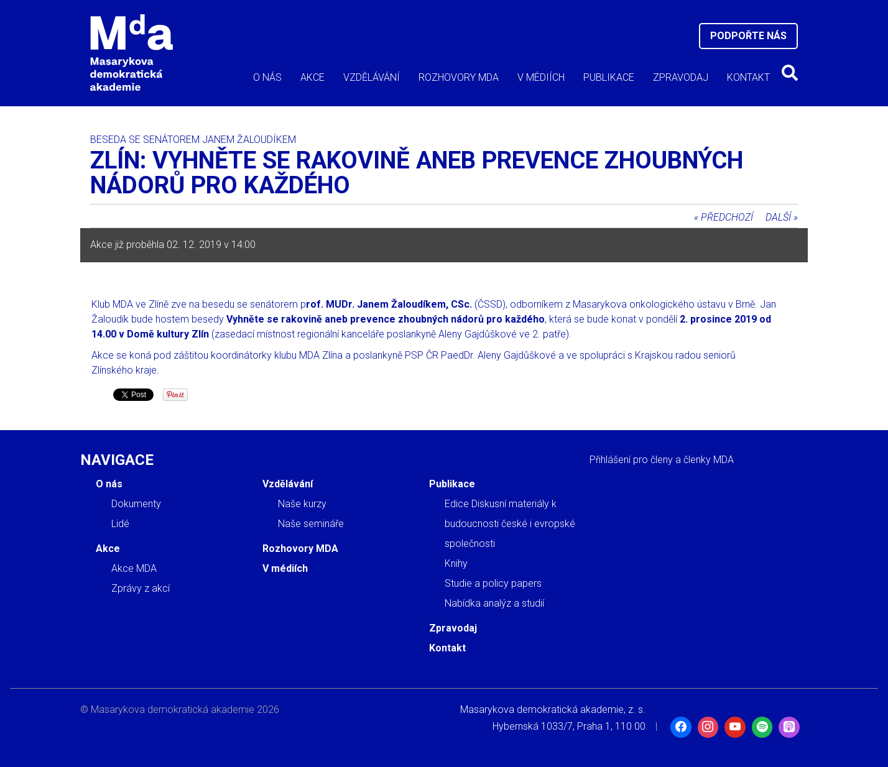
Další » (781, 217)
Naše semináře (311, 524)
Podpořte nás (748, 36)
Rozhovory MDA (459, 77)
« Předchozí (723, 217)
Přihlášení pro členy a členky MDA (662, 460)
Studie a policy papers (493, 583)
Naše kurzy (302, 504)
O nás (267, 77)
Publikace (608, 77)
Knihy (456, 563)
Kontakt (748, 77)
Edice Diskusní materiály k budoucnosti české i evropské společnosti (510, 523)
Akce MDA (134, 568)
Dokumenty (136, 504)
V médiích (541, 77)
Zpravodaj (680, 77)
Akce (312, 77)
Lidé (120, 524)
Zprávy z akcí (140, 588)
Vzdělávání (371, 77)
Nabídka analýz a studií (494, 603)
